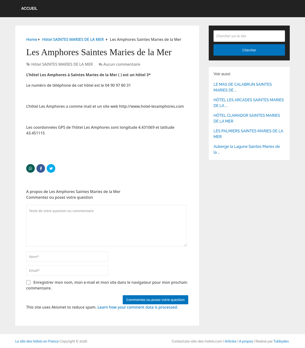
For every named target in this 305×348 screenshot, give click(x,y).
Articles (231, 341)
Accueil (29, 8)
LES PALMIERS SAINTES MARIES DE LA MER (248, 134)
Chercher (249, 50)
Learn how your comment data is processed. (137, 307)
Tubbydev (281, 341)
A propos (246, 341)
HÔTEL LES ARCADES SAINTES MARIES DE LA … (249, 103)
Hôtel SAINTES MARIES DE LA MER (62, 64)
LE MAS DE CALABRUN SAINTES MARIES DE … (243, 87)
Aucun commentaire (121, 64)
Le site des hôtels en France (37, 341)
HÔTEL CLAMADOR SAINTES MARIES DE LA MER (247, 118)
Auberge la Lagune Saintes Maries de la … (247, 149)
